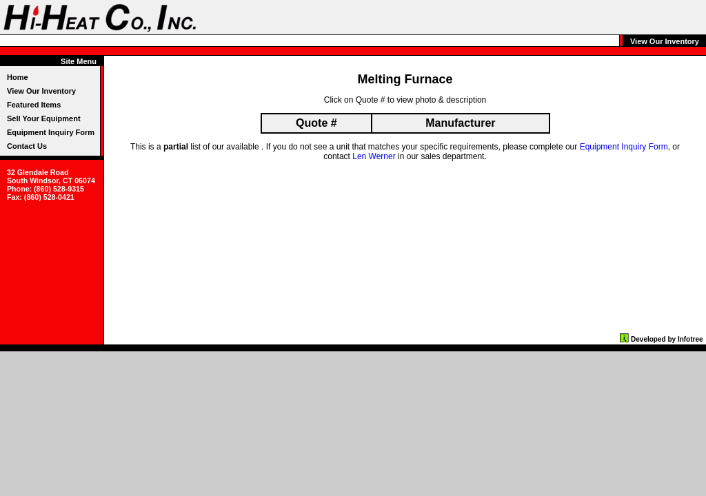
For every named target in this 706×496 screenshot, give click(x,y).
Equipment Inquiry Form (50, 132)
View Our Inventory (41, 91)
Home (17, 77)
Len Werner (373, 156)
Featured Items (34, 105)
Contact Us (27, 146)
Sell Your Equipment (44, 118)
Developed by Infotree (667, 339)
